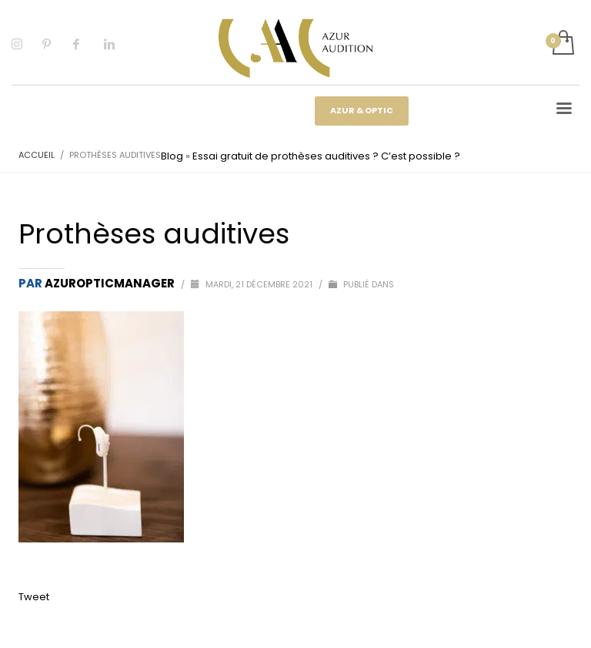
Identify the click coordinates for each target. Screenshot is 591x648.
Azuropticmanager (111, 283)
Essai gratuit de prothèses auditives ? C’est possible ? (326, 156)
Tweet (33, 596)
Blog (172, 156)
